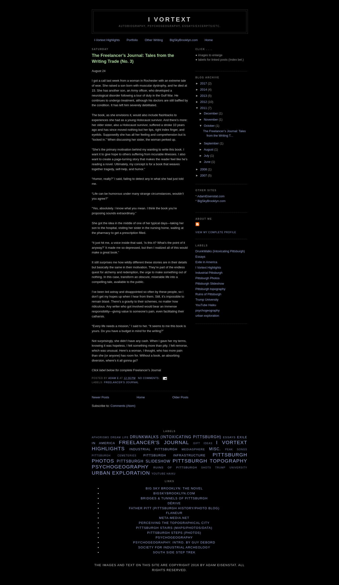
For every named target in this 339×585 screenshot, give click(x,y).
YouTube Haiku (206, 305)
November (211, 119)
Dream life (119, 437)
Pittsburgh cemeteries (114, 455)
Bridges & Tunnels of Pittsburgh (174, 498)
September (212, 143)
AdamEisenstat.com (211, 196)
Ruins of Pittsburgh (208, 294)
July (207, 155)
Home (209, 40)
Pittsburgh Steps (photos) (174, 532)
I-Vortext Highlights (107, 40)
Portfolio (132, 40)
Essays (200, 256)
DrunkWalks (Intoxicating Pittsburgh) (220, 251)
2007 (204, 175)
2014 (204, 89)
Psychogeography (174, 537)
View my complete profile (216, 232)
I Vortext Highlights (208, 267)
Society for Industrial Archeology (174, 547)
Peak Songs (236, 449)
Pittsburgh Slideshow (210, 283)
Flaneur (174, 513)
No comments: (149, 378)
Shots (206, 467)
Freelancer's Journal (121, 382)
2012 (204, 102)
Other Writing (154, 40)
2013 (204, 95)
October (210, 125)
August (209, 149)
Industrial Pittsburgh (209, 272)
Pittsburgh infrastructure (174, 455)
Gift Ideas (202, 443)
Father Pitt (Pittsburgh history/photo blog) (174, 508)
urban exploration (207, 315)
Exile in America (206, 262)
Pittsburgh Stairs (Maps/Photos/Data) (174, 528)
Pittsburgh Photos (208, 278)
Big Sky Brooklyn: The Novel (174, 488)
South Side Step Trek (174, 552)
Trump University (207, 299)
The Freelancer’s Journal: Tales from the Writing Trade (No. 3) (133, 58)
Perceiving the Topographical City (174, 523)
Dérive (174, 503)
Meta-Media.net (174, 518)
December (211, 113)
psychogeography (208, 310)
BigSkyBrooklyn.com (184, 40)
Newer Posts (100, 397)
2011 (204, 108)
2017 (204, 83)
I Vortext (169, 19)
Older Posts (180, 397)
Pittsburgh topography (210, 289)
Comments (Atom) (122, 406)
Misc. (215, 449)
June (207, 162)
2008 (204, 169)
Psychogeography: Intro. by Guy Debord (174, 542)
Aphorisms (100, 437)
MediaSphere (193, 449)
